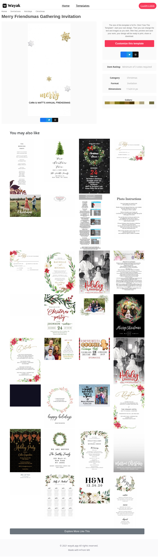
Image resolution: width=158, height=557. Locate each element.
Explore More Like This (77, 531)
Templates (82, 5)
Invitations (15, 11)
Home (66, 5)
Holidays (28, 11)
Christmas (40, 11)
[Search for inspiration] (136, 6)
